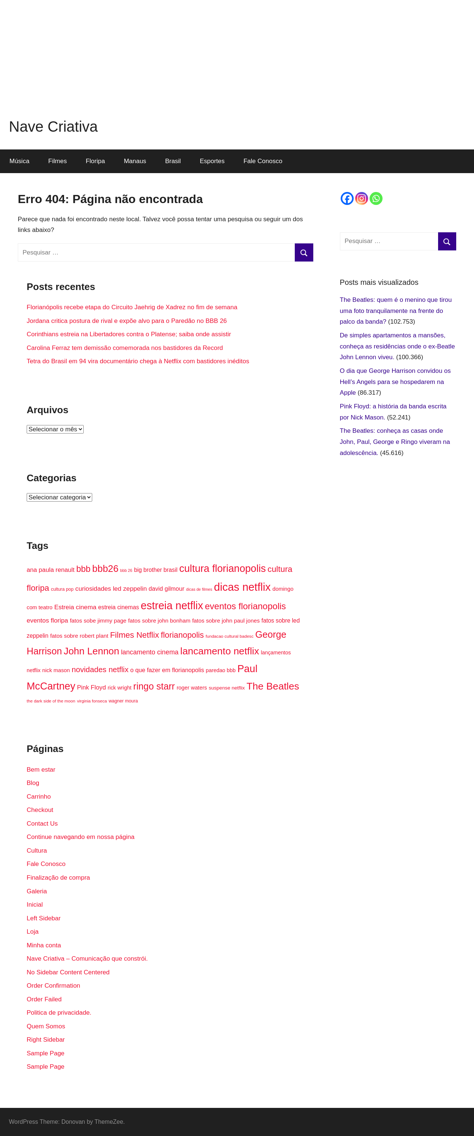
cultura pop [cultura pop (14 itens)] (62, 589)
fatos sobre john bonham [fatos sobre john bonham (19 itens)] (159, 620)
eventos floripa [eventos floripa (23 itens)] (47, 620)
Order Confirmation (53, 985)
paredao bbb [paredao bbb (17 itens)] (221, 670)
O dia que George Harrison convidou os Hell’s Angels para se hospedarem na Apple (395, 382)
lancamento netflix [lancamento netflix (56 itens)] (219, 651)
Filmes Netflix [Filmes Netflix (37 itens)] (134, 635)
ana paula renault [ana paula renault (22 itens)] (50, 569)
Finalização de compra (58, 877)
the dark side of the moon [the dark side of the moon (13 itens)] (51, 700)
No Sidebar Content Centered (68, 972)
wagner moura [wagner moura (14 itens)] (123, 701)
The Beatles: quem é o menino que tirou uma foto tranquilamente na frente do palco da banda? (396, 311)
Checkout (40, 809)
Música (20, 161)
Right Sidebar (46, 1039)
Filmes (57, 161)
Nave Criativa (53, 126)
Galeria (37, 891)
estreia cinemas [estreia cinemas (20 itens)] (118, 607)
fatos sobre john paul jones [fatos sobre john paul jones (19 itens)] (226, 620)
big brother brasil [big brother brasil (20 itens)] (155, 570)
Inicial (35, 904)
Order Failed (44, 999)
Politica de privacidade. (59, 1012)
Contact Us (42, 823)
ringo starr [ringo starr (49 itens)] (154, 686)
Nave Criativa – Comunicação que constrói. (87, 958)
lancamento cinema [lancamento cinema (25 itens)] (149, 652)
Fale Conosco (262, 161)
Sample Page (45, 1053)
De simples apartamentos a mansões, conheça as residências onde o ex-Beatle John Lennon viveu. (397, 346)
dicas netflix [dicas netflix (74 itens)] (242, 587)
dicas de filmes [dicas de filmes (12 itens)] (199, 589)
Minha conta (44, 945)
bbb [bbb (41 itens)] (83, 569)
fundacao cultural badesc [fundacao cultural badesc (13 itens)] (229, 636)
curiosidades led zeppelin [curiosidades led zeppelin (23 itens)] (111, 588)
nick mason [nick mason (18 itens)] (56, 670)
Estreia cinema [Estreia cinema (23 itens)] (75, 607)
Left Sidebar (44, 918)
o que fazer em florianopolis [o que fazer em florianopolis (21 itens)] (167, 670)
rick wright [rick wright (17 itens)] (119, 688)
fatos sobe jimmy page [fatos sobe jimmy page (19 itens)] (98, 620)
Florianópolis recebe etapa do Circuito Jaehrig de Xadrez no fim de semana (132, 307)
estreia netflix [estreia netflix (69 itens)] (172, 605)
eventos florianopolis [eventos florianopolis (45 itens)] (245, 606)
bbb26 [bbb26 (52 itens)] (105, 568)
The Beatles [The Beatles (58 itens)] (273, 686)
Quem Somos (46, 1026)
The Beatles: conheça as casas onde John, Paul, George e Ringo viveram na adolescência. (395, 441)
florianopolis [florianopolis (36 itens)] (182, 635)
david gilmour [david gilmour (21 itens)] (166, 588)
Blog (33, 782)
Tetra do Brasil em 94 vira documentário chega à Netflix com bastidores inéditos (138, 361)
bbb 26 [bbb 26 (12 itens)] (126, 570)
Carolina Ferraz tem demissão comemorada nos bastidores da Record (125, 347)
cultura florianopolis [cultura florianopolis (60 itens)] (222, 568)
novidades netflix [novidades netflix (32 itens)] (100, 669)
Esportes (212, 161)
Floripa (95, 161)
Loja (33, 931)
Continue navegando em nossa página (80, 836)
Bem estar (41, 769)
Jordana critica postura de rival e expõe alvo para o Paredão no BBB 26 (127, 320)
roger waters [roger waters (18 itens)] (192, 688)
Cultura (37, 850)
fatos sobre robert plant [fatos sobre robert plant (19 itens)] (79, 636)
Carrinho (39, 796)
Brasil (173, 161)
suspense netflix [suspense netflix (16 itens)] (227, 688)
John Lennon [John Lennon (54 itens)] (91, 651)
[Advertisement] (237, 52)
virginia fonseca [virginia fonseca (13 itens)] (92, 700)
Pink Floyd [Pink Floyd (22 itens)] (91, 687)
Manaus (135, 161)
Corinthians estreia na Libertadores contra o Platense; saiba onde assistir (129, 334)
